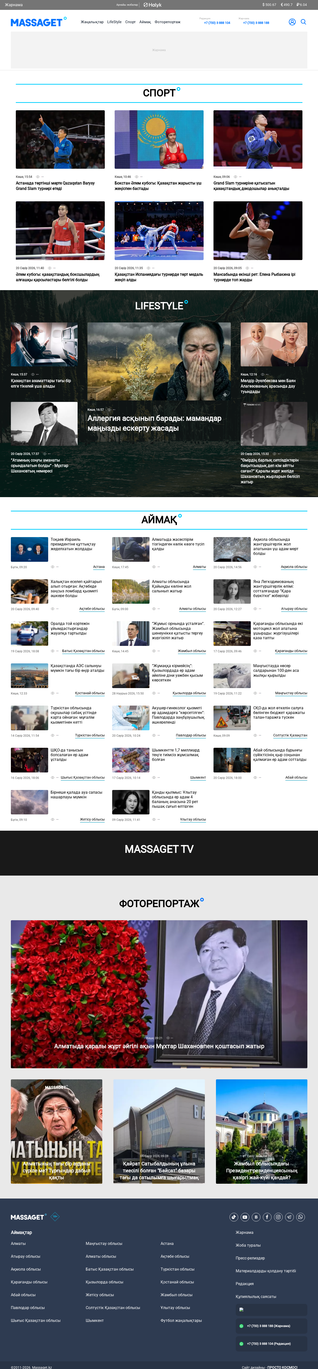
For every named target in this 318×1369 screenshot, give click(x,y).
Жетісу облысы (92, 819)
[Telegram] (289, 1217)
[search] (303, 22)
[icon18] (55, 1217)
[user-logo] (292, 22)
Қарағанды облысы (291, 651)
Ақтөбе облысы (92, 608)
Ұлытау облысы (193, 819)
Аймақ (145, 22)
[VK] (256, 1217)
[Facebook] (267, 1217)
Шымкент (198, 777)
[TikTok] (233, 1217)
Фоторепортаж (167, 22)
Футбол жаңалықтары (181, 1320)
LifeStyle (114, 22)
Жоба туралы (248, 1245)
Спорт (130, 22)
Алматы (199, 566)
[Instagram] (278, 1217)
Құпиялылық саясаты (256, 1296)
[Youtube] (244, 1217)
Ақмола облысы (294, 566)
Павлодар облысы (191, 735)
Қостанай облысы (90, 693)
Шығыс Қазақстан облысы (83, 777)
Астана (99, 566)
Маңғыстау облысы (291, 693)
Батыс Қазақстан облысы (83, 651)
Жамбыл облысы (192, 651)
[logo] (39, 22)
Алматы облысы (192, 608)
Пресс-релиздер (250, 1258)
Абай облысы (296, 777)
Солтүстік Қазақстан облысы (113, 1307)
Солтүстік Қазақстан (290, 735)
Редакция (245, 1283)
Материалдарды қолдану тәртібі (266, 1271)
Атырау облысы (294, 608)
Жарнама (14, 4)
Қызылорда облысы (189, 693)
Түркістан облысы (90, 735)
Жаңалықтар (92, 22)
